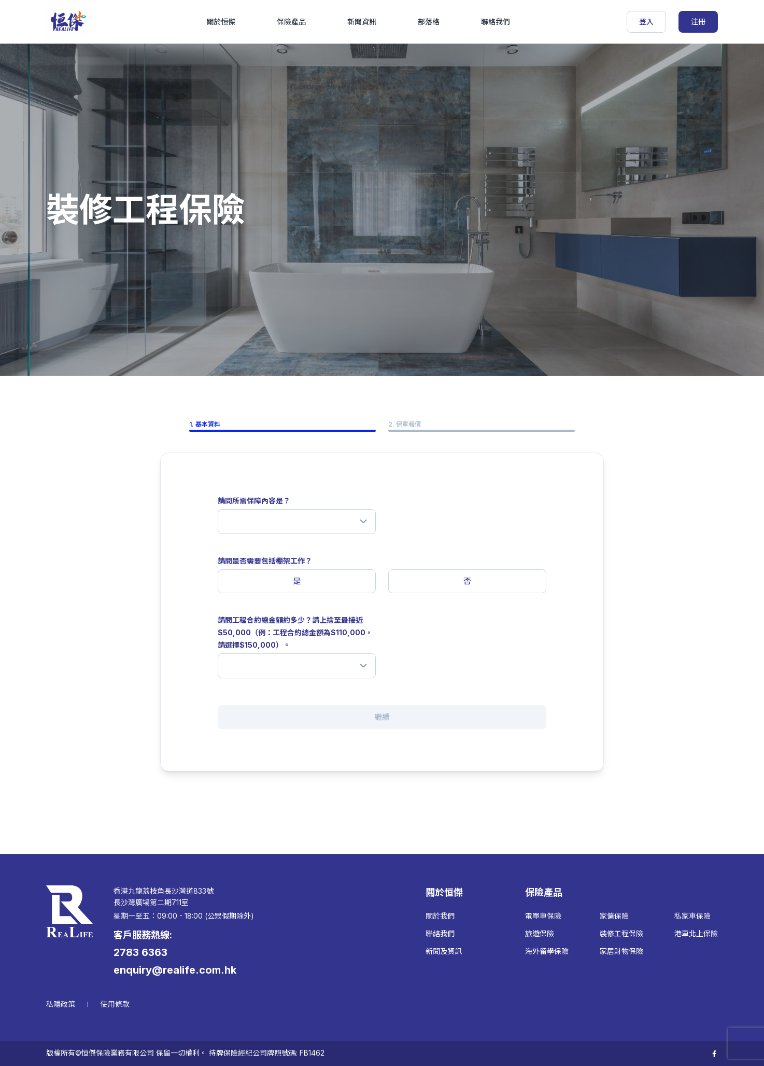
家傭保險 (614, 915)
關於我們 (440, 915)
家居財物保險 (621, 951)
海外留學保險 (547, 951)
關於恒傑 (220, 21)
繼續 (382, 717)
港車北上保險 (696, 933)
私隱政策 (60, 1004)
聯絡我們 (495, 21)
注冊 (698, 21)
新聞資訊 (361, 21)
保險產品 (291, 21)
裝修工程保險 (621, 933)
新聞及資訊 (444, 951)
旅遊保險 (539, 933)
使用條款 (115, 1004)
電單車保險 (543, 915)
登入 (646, 21)
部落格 (429, 21)
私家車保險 (692, 915)
